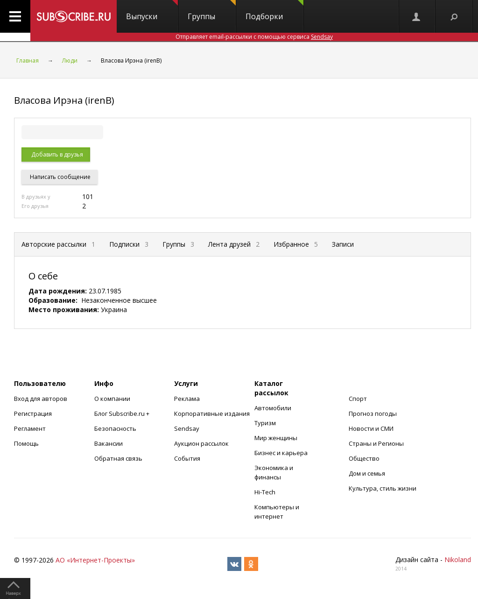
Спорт (358, 398)
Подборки (274, 10)
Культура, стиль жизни (382, 488)
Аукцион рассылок (201, 443)
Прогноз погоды (373, 413)
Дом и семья (367, 473)
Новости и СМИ (371, 428)
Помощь (26, 443)
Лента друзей (234, 244)
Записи (343, 244)
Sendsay (186, 428)
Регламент (30, 428)
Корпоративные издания (212, 413)
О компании (112, 398)
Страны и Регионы (376, 443)
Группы (212, 10)
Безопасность (115, 428)
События (187, 458)
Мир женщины (275, 438)
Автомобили (272, 408)
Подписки (128, 244)
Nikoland (457, 559)
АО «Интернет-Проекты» (95, 560)
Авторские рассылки (58, 244)
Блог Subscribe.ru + (122, 413)
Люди (69, 60)
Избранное (296, 244)
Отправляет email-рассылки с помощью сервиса (254, 37)
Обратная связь (118, 458)
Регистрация (33, 413)
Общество (364, 458)
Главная (27, 60)
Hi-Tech (264, 492)
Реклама (187, 398)
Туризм (265, 423)
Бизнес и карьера (281, 453)
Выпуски (152, 10)
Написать (59, 177)
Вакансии (108, 443)
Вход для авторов (40, 398)
